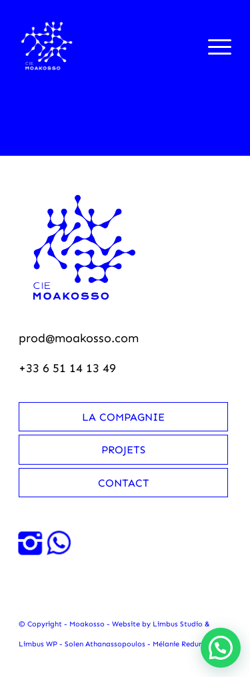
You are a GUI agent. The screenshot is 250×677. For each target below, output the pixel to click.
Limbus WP (38, 644)
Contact (123, 483)
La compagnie (123, 417)
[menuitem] (213, 46)
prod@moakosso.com (79, 338)
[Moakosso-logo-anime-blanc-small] (104, 46)
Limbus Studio (178, 624)
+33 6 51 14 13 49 (67, 368)
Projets (123, 449)
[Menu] (213, 46)
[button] (221, 648)
